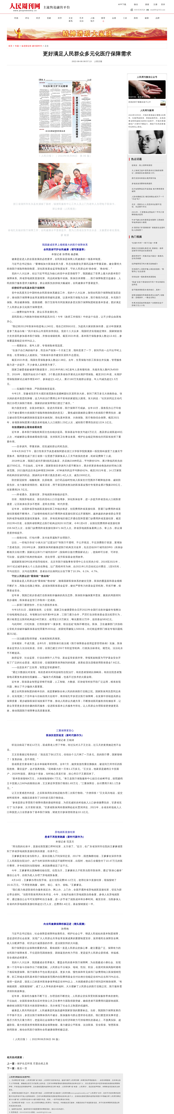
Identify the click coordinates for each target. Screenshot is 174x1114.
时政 (11, 18)
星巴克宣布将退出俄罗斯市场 (144, 175)
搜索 (147, 4)
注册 (155, 4)
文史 (56, 18)
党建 (38, 18)
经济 (29, 18)
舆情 (109, 18)
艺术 (65, 18)
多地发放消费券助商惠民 (142, 180)
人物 (74, 18)
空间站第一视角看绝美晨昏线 (144, 273)
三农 (100, 18)
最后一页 (22, 1065)
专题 (17, 43)
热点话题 (136, 155)
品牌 (127, 18)
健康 (118, 18)
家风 (136, 18)
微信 (136, 4)
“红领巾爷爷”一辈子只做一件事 (144, 240)
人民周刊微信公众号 (147, 74)
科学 (47, 18)
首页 (10, 43)
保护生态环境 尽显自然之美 (32, 1060)
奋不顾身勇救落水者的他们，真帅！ (147, 287)
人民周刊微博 (147, 107)
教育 (83, 18)
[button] (162, 17)
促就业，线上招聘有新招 (142, 162)
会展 (91, 18)
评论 (20, 18)
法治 (145, 18)
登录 (163, 4)
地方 (154, 18)
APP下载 (122, 4)
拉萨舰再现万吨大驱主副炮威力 (145, 261)
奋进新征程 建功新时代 (31, 43)
